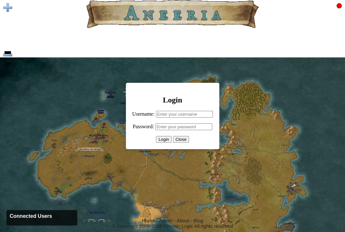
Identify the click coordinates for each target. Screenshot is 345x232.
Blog (198, 220)
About (183, 220)
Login (163, 139)
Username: (143, 114)
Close (181, 139)
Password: (143, 126)
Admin (166, 220)
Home (148, 220)
